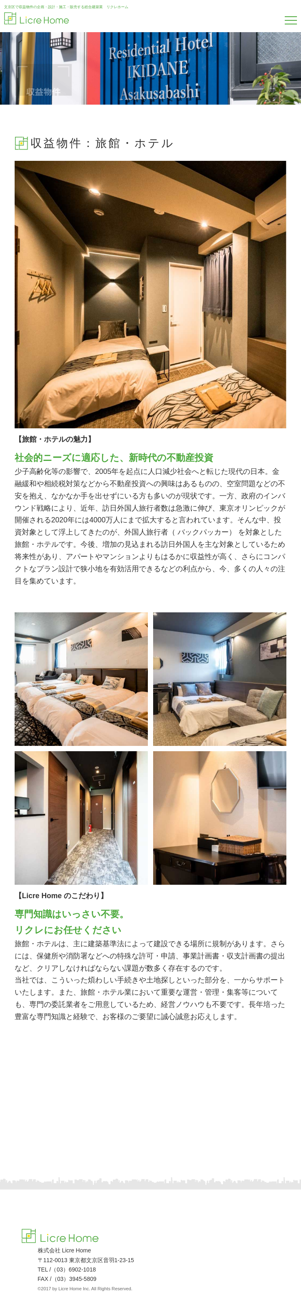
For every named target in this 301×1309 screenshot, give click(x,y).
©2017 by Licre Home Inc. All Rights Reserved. (85, 1288)
